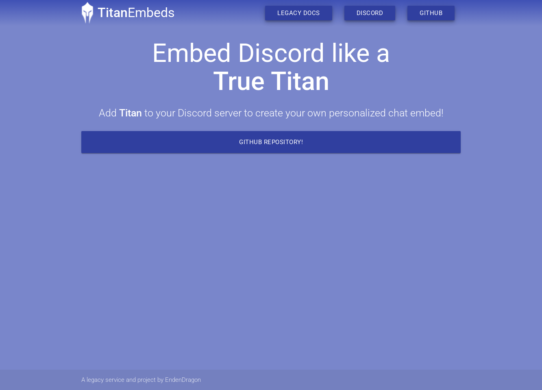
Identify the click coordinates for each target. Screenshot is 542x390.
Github (431, 13)
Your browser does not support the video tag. (271, 266)
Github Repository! (271, 142)
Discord (370, 13)
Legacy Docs (298, 13)
